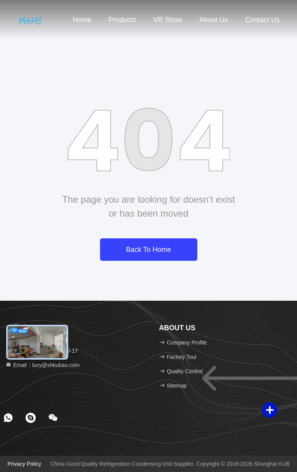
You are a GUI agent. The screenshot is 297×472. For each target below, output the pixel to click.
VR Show (167, 20)
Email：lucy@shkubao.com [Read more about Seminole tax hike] (42, 365)
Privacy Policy (24, 464)
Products (122, 20)
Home (82, 20)
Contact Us (262, 20)
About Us (213, 20)
